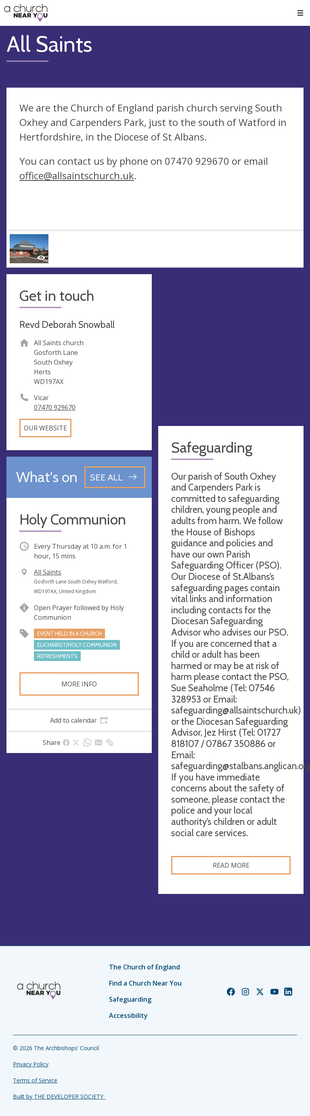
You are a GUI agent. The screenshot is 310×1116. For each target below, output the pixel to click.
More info (79, 684)
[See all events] (114, 477)
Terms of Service (35, 1080)
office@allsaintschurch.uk (76, 175)
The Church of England (144, 967)
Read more (231, 865)
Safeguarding (130, 999)
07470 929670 (54, 407)
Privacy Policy (30, 1064)
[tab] (79, 720)
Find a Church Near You (145, 983)
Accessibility (128, 1015)
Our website (45, 428)
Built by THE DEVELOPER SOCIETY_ (59, 1096)
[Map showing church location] (231, 347)
